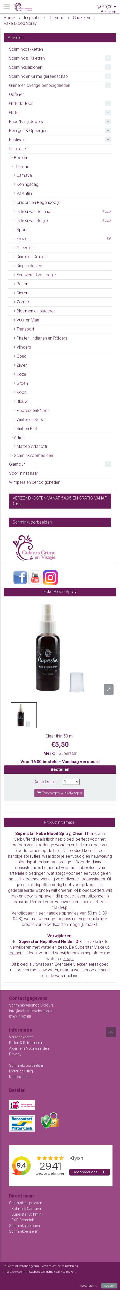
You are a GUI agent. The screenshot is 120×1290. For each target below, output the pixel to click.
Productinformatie (59, 822)
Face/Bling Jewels (26, 121)
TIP (109, 239)
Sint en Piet (27, 428)
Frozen (64, 239)
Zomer (23, 302)
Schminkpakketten (26, 49)
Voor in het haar (23, 473)
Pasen (22, 283)
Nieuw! (106, 211)
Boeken (21, 157)
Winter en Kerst (30, 419)
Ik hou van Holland (64, 211)
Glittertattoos (21, 103)
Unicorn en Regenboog (38, 202)
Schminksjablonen (25, 67)
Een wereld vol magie (36, 274)
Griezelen (25, 247)
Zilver (22, 365)
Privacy (15, 1054)
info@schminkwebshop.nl (30, 1011)
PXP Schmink (22, 1220)
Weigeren (109, 1285)
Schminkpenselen (24, 1231)
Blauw (22, 401)
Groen (22, 383)
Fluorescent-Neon (33, 410)
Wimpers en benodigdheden (34, 482)
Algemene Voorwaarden (29, 1048)
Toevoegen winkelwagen (59, 793)
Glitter (14, 112)
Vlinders (24, 347)
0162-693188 (20, 1017)
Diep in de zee (29, 265)
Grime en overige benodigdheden (39, 85)
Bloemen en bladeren (36, 311)
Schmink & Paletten (27, 58)
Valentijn (24, 193)
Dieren (22, 292)
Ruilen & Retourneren (26, 1043)
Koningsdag (27, 184)
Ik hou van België (64, 221)
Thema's (21, 166)
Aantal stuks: (45, 781)
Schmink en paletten (25, 1203)
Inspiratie (17, 148)
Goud (21, 356)
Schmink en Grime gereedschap (38, 76)
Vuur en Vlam (29, 320)
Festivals (17, 139)
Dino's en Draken (32, 256)
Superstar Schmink (27, 1214)
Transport (25, 329)
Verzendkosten (21, 1037)
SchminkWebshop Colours (31, 1005)
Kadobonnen (20, 1077)
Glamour (17, 464)
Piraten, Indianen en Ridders (42, 338)
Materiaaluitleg (21, 1071)
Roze (21, 374)
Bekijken (108, 11)
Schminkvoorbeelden (33, 455)
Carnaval (25, 175)
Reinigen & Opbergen (28, 130)
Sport (22, 229)
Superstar (68, 753)
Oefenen (17, 94)
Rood (22, 392)
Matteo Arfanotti (32, 446)
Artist (19, 437)
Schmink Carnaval (26, 1209)
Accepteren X (88, 1285)
